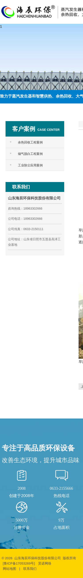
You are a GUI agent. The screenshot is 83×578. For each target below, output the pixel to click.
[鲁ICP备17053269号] (19, 563)
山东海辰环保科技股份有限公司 (37, 558)
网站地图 (9, 568)
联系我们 (30, 568)
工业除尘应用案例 (30, 165)
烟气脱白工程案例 (30, 154)
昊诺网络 (44, 563)
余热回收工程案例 (30, 142)
